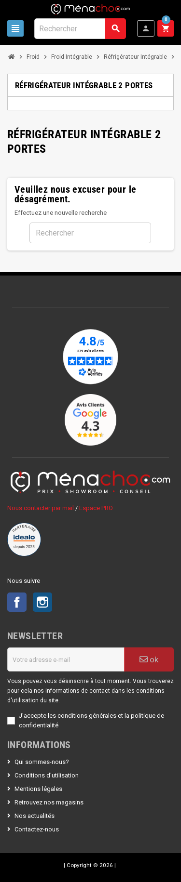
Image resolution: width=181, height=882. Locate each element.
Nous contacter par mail (40, 508)
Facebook (17, 602)
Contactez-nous (36, 829)
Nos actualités (34, 815)
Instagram (42, 602)
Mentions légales (38, 788)
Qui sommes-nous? (41, 761)
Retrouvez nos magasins (49, 802)
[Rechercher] (79, 28)
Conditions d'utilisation (46, 775)
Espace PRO (96, 508)
